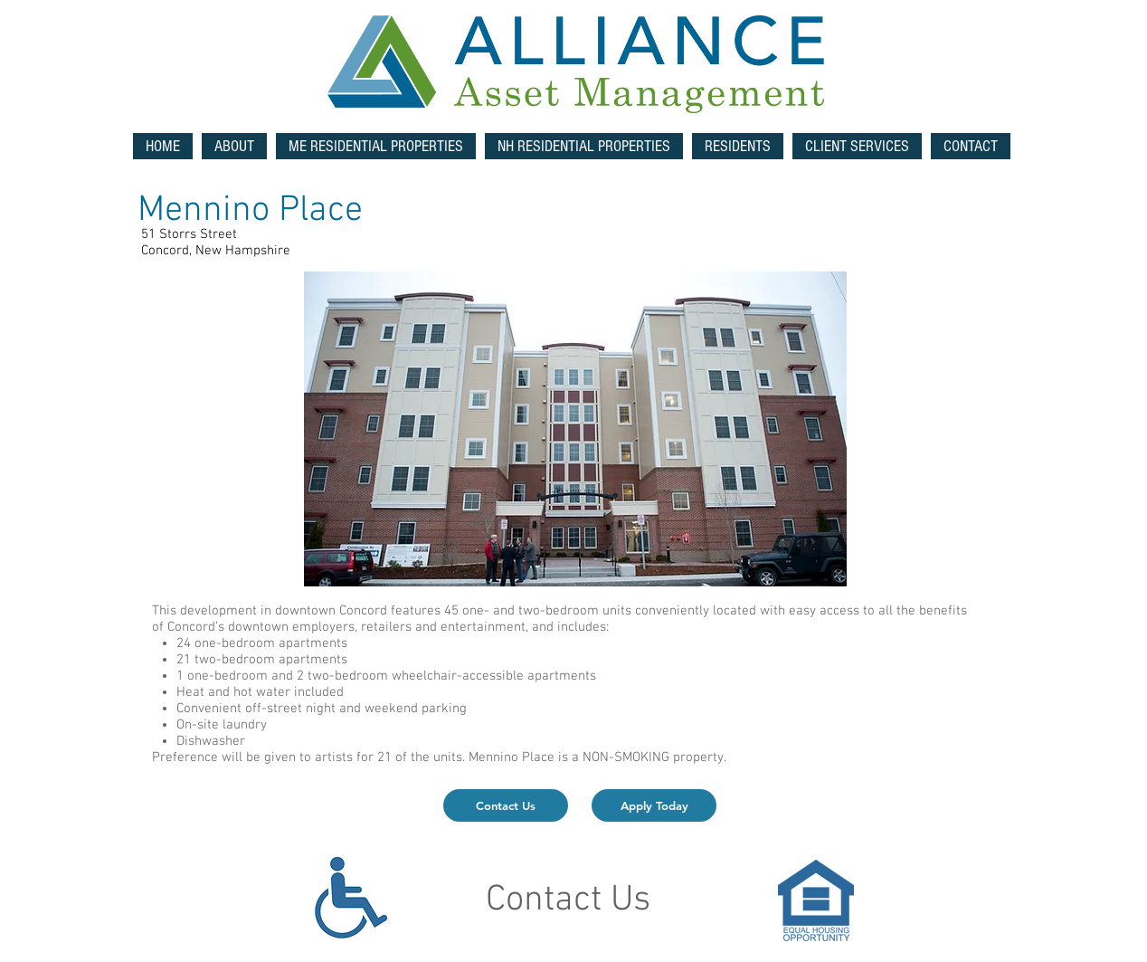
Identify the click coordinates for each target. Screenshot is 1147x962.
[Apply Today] (654, 805)
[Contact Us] (505, 805)
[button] (376, 146)
